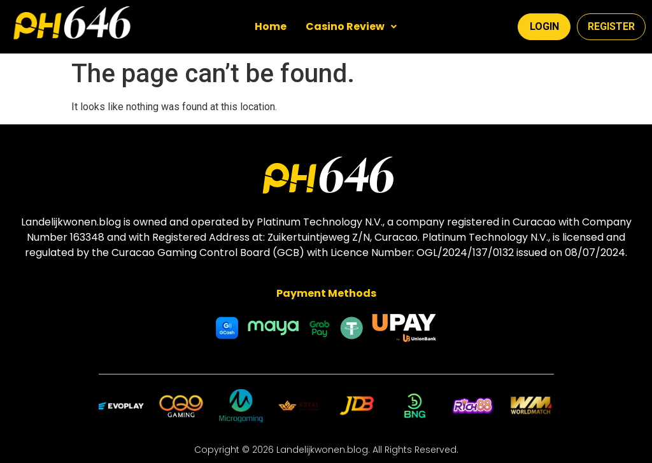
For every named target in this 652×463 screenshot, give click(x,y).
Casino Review (351, 26)
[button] (351, 26)
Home (271, 26)
